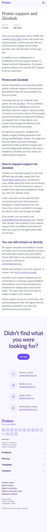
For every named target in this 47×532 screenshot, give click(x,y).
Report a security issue (12, 491)
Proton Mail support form (14, 180)
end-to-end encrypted (25, 272)
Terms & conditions (8, 501)
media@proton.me (27, 387)
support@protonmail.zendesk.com (19, 220)
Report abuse (8, 485)
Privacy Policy (6, 499)
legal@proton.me (26, 398)
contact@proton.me (11, 264)
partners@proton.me (28, 409)
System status (8, 482)
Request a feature (9, 494)
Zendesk (21, 103)
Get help (23, 357)
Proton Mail (15, 39)
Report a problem (9, 488)
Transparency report (9, 503)
